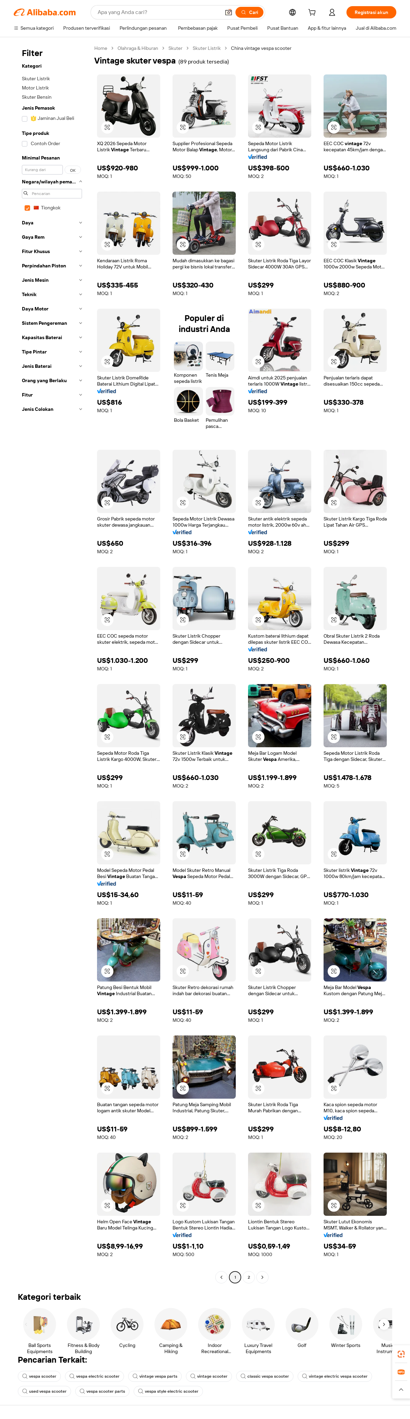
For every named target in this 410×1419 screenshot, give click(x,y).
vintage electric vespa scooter (335, 1376)
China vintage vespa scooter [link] (261, 48)
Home (100, 48)
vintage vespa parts (155, 1376)
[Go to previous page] (221, 1277)
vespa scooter (39, 1376)
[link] (401, 1354)
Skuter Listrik (207, 48)
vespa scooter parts (102, 1391)
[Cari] (249, 12)
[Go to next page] (262, 1277)
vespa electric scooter (94, 1376)
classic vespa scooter (265, 1376)
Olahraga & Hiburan (138, 48)
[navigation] (52, 663)
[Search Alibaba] (158, 12)
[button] (228, 12)
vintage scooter (209, 1376)
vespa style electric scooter (168, 1391)
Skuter (175, 48)
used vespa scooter (44, 1391)
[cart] (313, 13)
